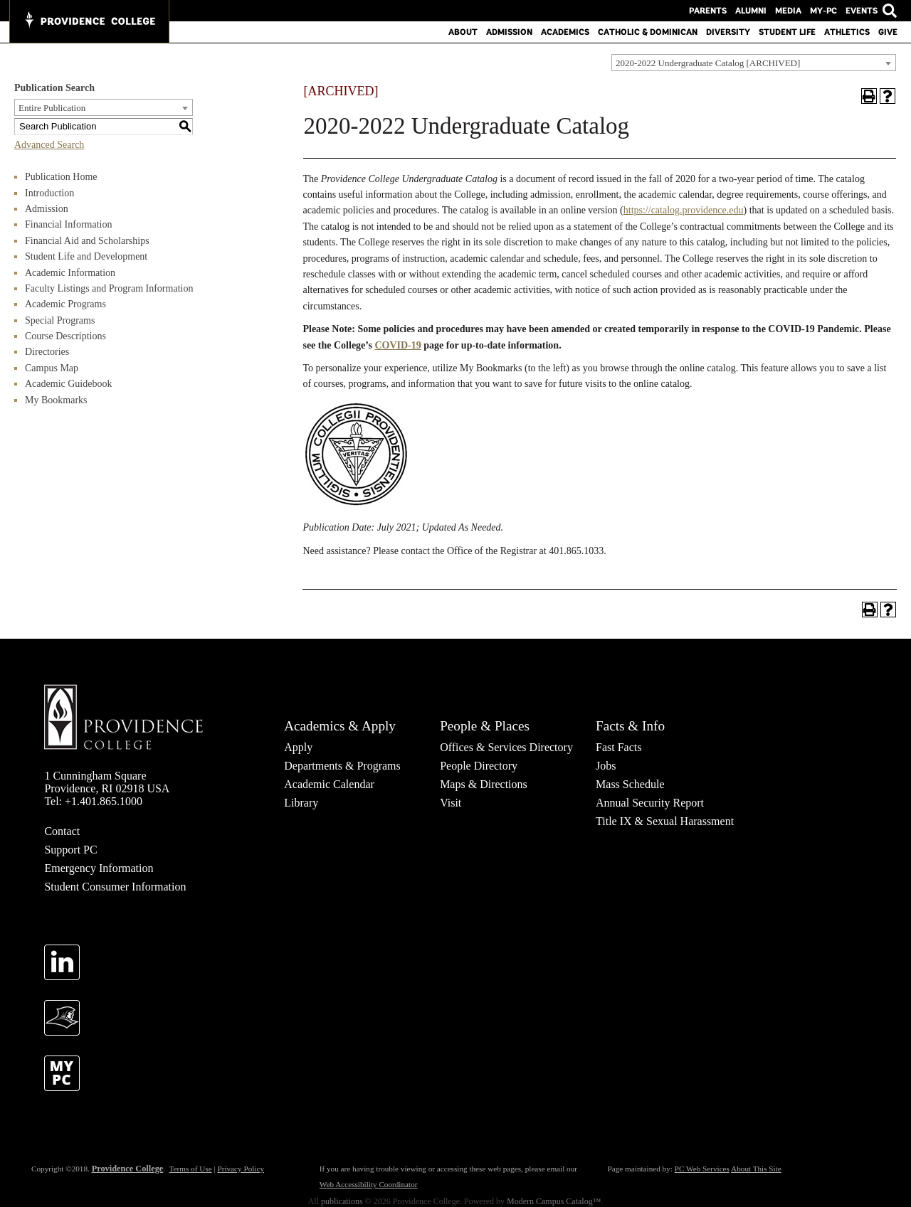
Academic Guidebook (68, 383)
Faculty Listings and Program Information (109, 288)
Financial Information (68, 224)
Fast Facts (618, 747)
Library (301, 803)
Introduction (49, 193)
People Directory (478, 766)
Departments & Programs (342, 766)
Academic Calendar (329, 784)
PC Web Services (702, 1168)
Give (887, 32)
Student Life (787, 32)
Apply (298, 747)
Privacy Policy (240, 1168)
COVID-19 (397, 345)
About (463, 32)
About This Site (756, 1168)
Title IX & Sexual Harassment (665, 821)
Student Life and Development (86, 256)
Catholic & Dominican (647, 32)
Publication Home (61, 176)
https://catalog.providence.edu (683, 210)
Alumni (751, 10)
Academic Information (70, 272)
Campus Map (51, 368)
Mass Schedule (630, 784)
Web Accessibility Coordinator (369, 1184)
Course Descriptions (65, 336)
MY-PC (823, 10)
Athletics (847, 32)
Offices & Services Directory (506, 747)
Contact (62, 831)
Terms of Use (190, 1168)
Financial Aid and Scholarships (87, 240)
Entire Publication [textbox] (52, 107)
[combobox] (753, 62)
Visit (450, 803)
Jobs (606, 766)
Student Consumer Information (115, 887)
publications (342, 1201)
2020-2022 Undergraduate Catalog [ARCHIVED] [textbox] (708, 63)
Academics (565, 32)
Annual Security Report (650, 803)
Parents (708, 10)
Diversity (728, 32)
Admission (509, 32)
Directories (47, 351)
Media (788, 10)
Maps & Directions (483, 784)
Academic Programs (65, 304)
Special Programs (60, 320)
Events (862, 10)
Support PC (70, 850)
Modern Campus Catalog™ (554, 1201)
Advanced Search (49, 144)
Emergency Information (98, 868)
